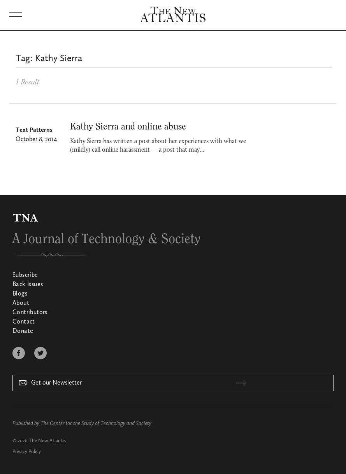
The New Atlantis (47, 440)
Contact (23, 322)
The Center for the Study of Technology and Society (95, 423)
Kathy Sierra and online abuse (128, 126)
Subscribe (25, 275)
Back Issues (27, 285)
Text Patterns (34, 130)
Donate (22, 331)
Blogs (19, 294)
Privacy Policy (26, 451)
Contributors (29, 313)
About (20, 303)
